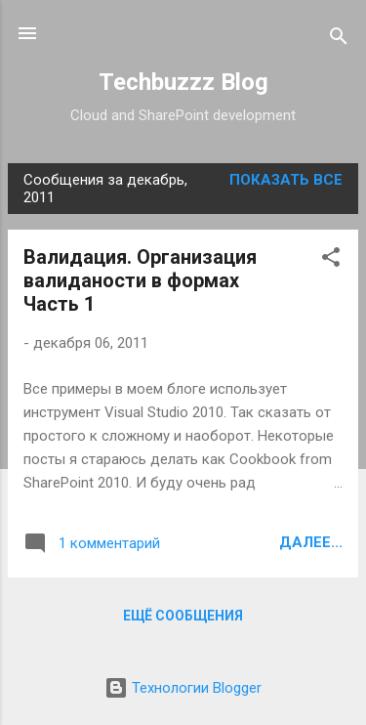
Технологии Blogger (183, 688)
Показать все (286, 180)
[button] (331, 260)
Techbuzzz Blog (183, 82)
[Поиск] (338, 39)
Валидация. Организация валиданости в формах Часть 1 (140, 280)
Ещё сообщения (183, 615)
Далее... (311, 542)
